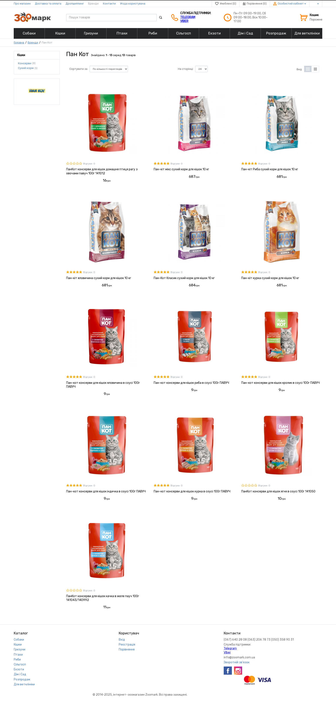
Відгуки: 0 (89, 163)
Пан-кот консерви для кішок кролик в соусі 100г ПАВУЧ (280, 383)
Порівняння (127, 649)
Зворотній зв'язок (236, 662)
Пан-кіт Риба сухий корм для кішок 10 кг (269, 169)
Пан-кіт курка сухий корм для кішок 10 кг (270, 278)
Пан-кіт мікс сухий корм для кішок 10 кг (181, 169)
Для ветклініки (24, 684)
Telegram (187, 17)
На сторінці (185, 68)
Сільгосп (20, 664)
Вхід (122, 639)
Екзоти (19, 669)
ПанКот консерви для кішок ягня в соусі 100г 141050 (278, 491)
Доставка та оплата (48, 3)
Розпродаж (22, 679)
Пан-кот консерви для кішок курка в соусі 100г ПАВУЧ (192, 491)
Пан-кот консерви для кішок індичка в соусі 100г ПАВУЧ (106, 491)
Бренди (93, 3)
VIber (184, 21)
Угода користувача (132, 3)
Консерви (24, 63)
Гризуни (19, 649)
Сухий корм (26, 68)
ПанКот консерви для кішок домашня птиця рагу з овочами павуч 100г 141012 (102, 171)
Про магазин (22, 3)
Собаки (19, 639)
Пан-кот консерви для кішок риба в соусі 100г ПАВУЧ (191, 383)
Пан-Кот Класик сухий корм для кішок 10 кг (184, 278)
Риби (17, 659)
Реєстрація (127, 644)
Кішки (18, 644)
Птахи (18, 654)
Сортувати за (78, 68)
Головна (19, 42)
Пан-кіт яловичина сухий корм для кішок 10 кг (98, 278)
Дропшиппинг (75, 3)
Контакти (109, 3)
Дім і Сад (20, 674)
